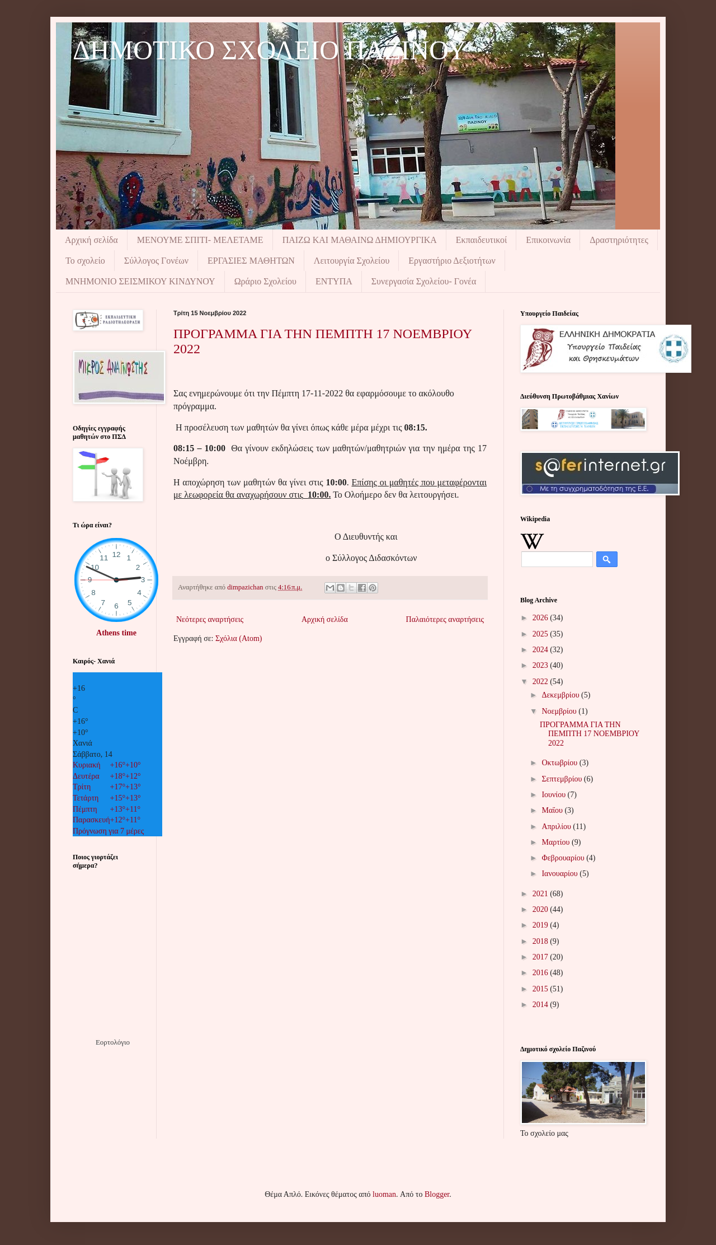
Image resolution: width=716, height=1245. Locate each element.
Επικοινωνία (548, 240)
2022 (541, 681)
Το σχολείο (85, 260)
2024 (541, 649)
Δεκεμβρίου (561, 695)
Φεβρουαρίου (563, 858)
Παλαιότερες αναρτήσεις (445, 619)
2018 (541, 941)
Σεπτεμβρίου (562, 779)
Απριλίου (557, 826)
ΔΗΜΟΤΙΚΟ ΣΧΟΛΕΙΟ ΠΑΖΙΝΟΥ (270, 50)
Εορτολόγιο (113, 1042)
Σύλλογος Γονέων (156, 260)
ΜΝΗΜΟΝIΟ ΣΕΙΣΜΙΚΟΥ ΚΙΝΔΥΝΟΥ (140, 281)
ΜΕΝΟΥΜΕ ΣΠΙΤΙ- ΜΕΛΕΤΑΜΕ (200, 240)
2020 (541, 909)
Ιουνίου (554, 794)
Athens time (116, 633)
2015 (541, 989)
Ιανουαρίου (560, 873)
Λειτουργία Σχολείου (351, 260)
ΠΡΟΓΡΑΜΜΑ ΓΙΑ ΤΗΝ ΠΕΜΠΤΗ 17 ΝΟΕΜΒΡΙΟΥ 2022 (589, 734)
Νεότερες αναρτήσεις (209, 619)
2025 (541, 634)
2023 (541, 665)
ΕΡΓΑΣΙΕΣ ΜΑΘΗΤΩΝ (251, 260)
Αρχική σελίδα (91, 240)
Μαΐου (552, 810)
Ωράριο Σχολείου (265, 281)
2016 (541, 972)
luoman (384, 1194)
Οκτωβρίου (560, 763)
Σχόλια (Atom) (238, 638)
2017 (541, 957)
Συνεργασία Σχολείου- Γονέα (424, 281)
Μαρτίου (556, 842)
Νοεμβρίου (559, 711)
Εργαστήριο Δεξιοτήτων (451, 260)
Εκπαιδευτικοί (481, 240)
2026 (541, 618)
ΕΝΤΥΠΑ (333, 281)
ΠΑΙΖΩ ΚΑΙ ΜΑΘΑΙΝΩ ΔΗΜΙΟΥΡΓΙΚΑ (359, 240)
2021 (541, 894)
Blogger (437, 1194)
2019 (541, 925)
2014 (541, 1004)
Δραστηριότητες (619, 240)
